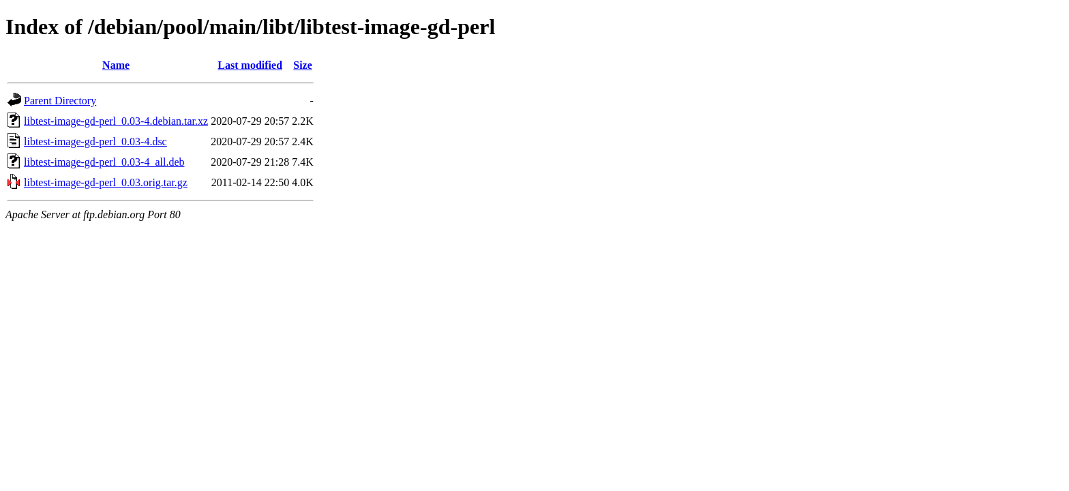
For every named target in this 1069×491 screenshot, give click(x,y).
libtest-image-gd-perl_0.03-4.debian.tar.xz (116, 121)
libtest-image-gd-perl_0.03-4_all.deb (104, 162)
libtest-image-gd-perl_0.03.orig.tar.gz (105, 182)
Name (116, 65)
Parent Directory (60, 100)
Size (302, 65)
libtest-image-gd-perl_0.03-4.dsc (95, 141)
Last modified (249, 65)
